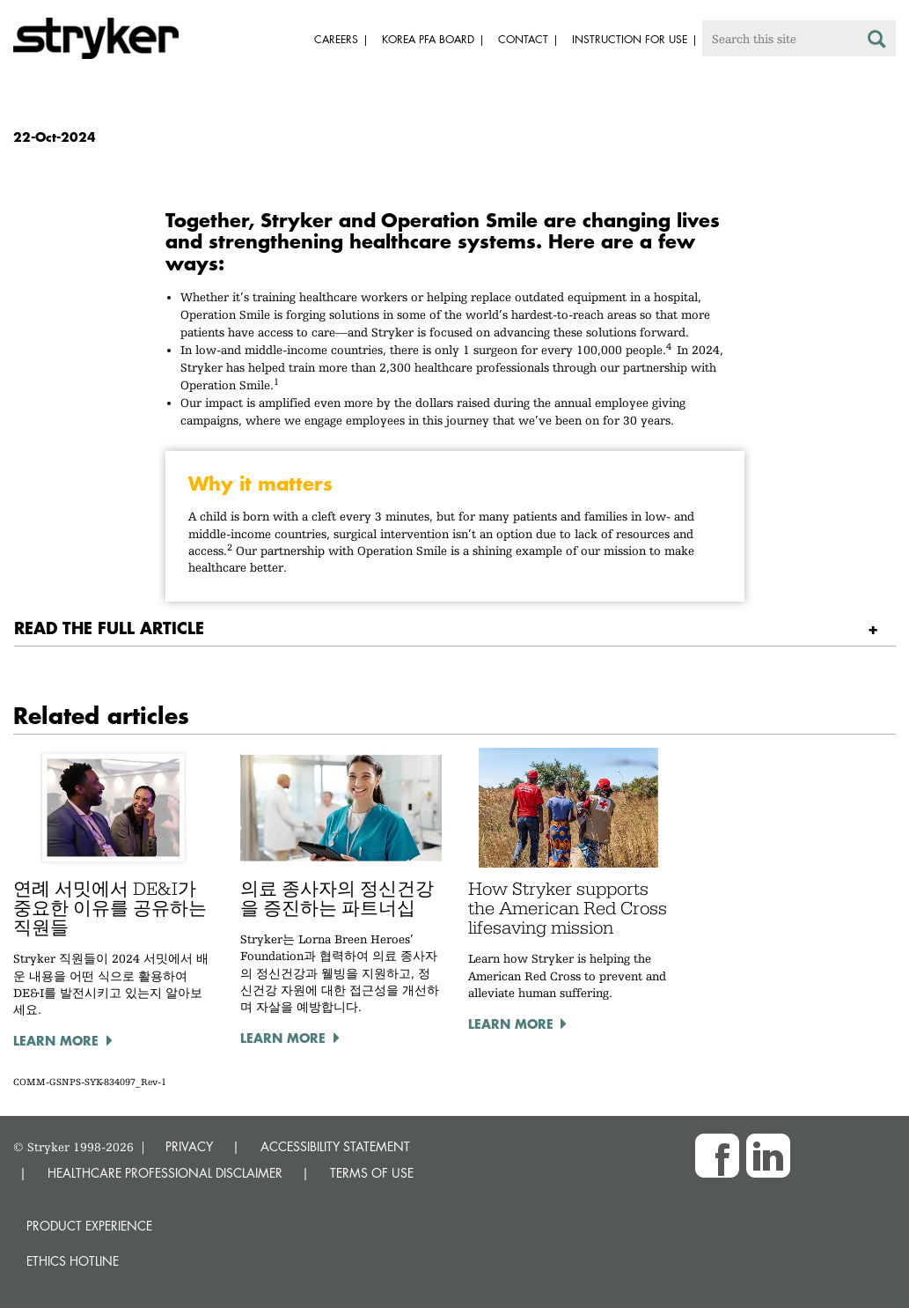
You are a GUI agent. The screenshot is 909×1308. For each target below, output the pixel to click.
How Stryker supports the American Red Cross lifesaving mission (567, 908)
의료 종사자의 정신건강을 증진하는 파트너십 (337, 898)
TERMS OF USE (372, 1172)
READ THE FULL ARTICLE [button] (109, 628)
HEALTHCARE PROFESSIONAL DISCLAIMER (165, 1172)
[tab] (455, 628)
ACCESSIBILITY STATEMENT (335, 1146)
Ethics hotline (72, 1261)
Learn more (56, 1040)
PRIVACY (189, 1146)
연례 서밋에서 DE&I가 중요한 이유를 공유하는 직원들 (110, 908)
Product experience (89, 1225)
